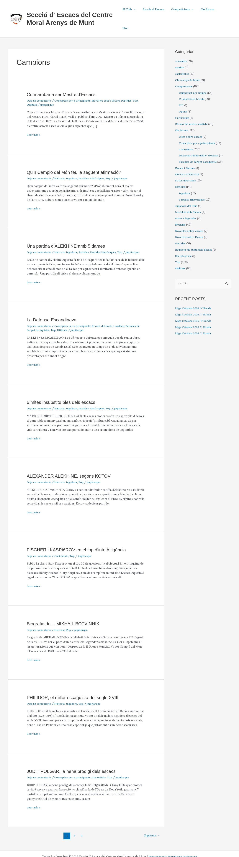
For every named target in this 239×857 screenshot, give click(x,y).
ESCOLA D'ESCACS (188, 158)
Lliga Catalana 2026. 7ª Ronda (195, 298)
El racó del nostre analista (113, 310)
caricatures (182, 57)
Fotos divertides (186, 164)
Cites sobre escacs (191, 120)
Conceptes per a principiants (75, 84)
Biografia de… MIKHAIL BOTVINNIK (66, 607)
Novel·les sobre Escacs (111, 84)
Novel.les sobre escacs (190, 214)
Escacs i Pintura (185, 152)
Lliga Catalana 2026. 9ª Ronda (195, 292)
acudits (179, 51)
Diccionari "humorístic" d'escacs (200, 139)
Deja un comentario (40, 84)
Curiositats (63, 540)
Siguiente (151, 819)
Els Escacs (182, 114)
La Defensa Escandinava (53, 304)
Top (29, 88)
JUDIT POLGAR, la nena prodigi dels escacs (75, 755)
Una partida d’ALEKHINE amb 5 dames (69, 230)
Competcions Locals (192, 83)
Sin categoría (184, 239)
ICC (181, 89)
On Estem (210, 10)
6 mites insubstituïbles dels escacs (64, 386)
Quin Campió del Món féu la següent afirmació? (78, 156)
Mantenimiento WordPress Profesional (172, 840)
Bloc (225, 10)
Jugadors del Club (186, 189)
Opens (183, 95)
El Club (137, 10)
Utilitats (38, 88)
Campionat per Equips (193, 76)
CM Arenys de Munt (188, 64)
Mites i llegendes (186, 202)
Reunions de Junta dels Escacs (195, 233)
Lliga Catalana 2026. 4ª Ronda (195, 305)
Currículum (182, 101)
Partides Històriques (94, 162)
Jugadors (74, 162)
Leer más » (34, 118)
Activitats (181, 45)
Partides (133, 84)
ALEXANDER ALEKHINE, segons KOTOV (72, 460)
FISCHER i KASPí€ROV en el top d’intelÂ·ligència (80, 534)
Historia (61, 162)
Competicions (187, 10)
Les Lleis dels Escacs (189, 196)
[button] (141, 10)
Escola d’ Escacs (159, 10)
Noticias (180, 208)
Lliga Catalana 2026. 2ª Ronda (195, 317)
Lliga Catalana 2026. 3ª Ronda (195, 311)
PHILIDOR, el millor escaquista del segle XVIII (76, 681)
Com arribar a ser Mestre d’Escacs (64, 78)
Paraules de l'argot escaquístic (199, 145)
